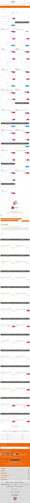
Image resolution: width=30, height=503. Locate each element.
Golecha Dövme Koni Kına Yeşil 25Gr (5, 340)
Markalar (2, 6)
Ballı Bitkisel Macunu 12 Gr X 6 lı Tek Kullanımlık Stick (21, 110)
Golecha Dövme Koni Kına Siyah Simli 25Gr (6, 277)
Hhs (15, 28)
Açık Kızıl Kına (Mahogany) (17, 218)
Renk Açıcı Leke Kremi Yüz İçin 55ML (20, 130)
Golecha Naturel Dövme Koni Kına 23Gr (6, 388)
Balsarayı (16, 89)
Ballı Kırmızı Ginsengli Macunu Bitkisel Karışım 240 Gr (7, 90)
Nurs (2, 190)
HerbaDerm (16, 129)
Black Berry (2, 48)
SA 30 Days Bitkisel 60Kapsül (19, 29)
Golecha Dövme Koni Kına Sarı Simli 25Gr (6, 293)
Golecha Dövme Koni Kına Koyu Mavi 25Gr (6, 372)
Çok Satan (12, 6)
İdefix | (23, 464)
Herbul (22, 439)
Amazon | (15, 463)
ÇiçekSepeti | (10, 463)
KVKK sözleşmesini (4, 449)
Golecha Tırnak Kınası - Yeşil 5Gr (19, 404)
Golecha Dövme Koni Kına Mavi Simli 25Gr (6, 309)
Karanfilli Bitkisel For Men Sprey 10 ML (6, 110)
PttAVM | (13, 463)
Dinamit (2, 109)
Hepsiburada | (23, 463)
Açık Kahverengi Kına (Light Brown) (7, 218)
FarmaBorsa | (11, 464)
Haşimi (8, 439)
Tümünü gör (15, 441)
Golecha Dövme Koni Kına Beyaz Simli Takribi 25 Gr (21, 309)
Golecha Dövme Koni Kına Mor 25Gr (20, 340)
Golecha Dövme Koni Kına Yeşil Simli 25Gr (20, 277)
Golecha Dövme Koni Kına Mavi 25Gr (5, 356)
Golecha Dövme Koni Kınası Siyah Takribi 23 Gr (21, 372)
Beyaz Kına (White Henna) (14, 220)
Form (19, 6)
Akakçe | (21, 464)
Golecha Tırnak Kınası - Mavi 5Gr (5, 404)
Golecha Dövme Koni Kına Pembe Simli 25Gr (21, 261)
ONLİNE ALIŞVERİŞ (15, 489)
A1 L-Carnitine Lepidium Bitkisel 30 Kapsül (20, 150)
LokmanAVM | (6, 463)
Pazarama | (26, 463)
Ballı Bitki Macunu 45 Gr (4, 170)
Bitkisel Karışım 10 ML (4, 49)
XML (26, 6)
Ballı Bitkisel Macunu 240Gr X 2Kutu (19, 170)
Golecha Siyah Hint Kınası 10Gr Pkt (5, 245)
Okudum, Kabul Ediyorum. (6, 449)
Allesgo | (18, 464)
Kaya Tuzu (23, 6)
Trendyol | (19, 463)
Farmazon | (15, 464)
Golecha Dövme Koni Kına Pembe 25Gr (20, 356)
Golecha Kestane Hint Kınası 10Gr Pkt (20, 245)
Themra (2, 28)
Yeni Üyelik (24, 431)
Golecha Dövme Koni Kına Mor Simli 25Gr (20, 293)
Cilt (5, 6)
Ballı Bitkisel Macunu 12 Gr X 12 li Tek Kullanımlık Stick (7, 130)
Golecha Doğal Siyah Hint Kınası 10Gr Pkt (6, 261)
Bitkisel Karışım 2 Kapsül (4, 150)
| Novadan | (7, 464)
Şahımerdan (17, 48)
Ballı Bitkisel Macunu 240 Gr (4, 29)
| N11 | (3, 463)
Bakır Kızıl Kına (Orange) (5, 220)
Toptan (16, 6)
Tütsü (8, 6)
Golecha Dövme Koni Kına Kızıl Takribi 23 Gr (21, 388)
